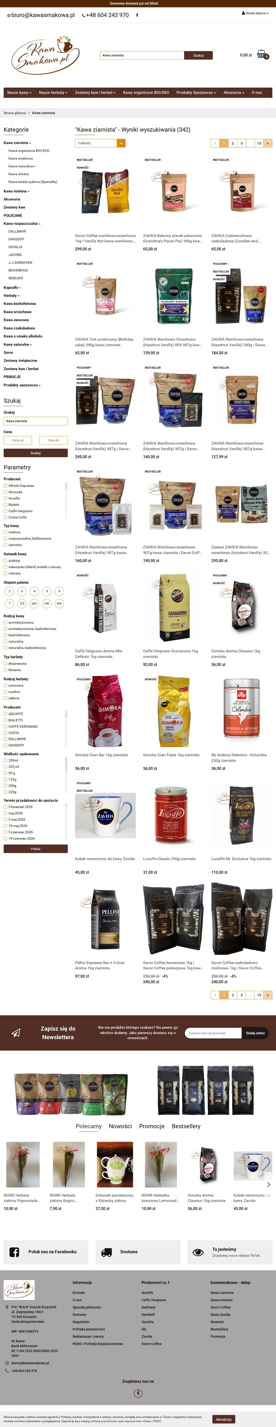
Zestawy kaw (14, 207)
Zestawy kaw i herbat (95, 92)
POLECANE (13, 215)
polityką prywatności (103, 1421)
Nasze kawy (19, 92)
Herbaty (12, 295)
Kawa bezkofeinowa (20, 303)
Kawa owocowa (16, 320)
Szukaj (35, 453)
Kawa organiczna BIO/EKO (29, 151)
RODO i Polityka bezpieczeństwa (98, 1344)
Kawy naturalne (18, 344)
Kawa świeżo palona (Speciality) (33, 182)
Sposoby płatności (87, 1307)
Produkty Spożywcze (196, 92)
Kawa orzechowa (17, 312)
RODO (157, 1421)
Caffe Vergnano (154, 1300)
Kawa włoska (19, 174)
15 (259, 143)
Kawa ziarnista (17, 143)
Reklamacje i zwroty (88, 1336)
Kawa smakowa (21, 158)
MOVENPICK (18, 270)
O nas (257, 92)
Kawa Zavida (220, 1315)
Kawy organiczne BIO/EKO (146, 92)
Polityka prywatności (89, 1329)
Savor (8, 352)
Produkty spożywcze (22, 385)
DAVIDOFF (16, 239)
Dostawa (79, 1315)
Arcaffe (147, 1293)
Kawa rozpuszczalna (22, 223)
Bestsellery (219, 1329)
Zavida (147, 1336)
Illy (144, 1329)
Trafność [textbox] (84, 143)
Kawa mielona (17, 191)
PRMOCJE (12, 377)
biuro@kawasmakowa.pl (30, 1363)
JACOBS (15, 255)
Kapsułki (12, 287)
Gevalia (148, 1322)
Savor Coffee (152, 1344)
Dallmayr (149, 1307)
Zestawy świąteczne (20, 360)
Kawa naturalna (22, 166)
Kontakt (79, 1293)
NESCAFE (16, 278)
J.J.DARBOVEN (20, 262)
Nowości (217, 1322)
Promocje (218, 1336)
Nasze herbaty (53, 92)
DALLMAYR (17, 231)
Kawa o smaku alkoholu (23, 336)
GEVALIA (15, 247)
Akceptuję (224, 1419)
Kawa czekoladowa (19, 328)
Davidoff (148, 1315)
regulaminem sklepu (138, 1421)
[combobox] (100, 143)
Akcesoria (234, 92)
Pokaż (35, 849)
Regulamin (81, 1322)
